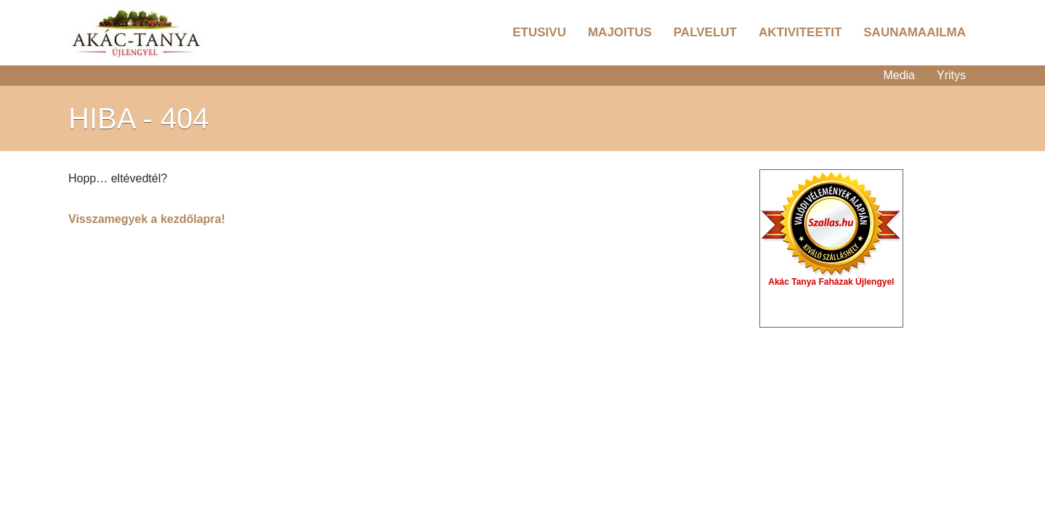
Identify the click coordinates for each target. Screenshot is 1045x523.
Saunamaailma (914, 32)
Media (899, 75)
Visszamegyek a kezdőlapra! (146, 219)
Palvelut (705, 32)
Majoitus (620, 32)
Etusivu (539, 32)
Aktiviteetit (800, 32)
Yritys (951, 75)
